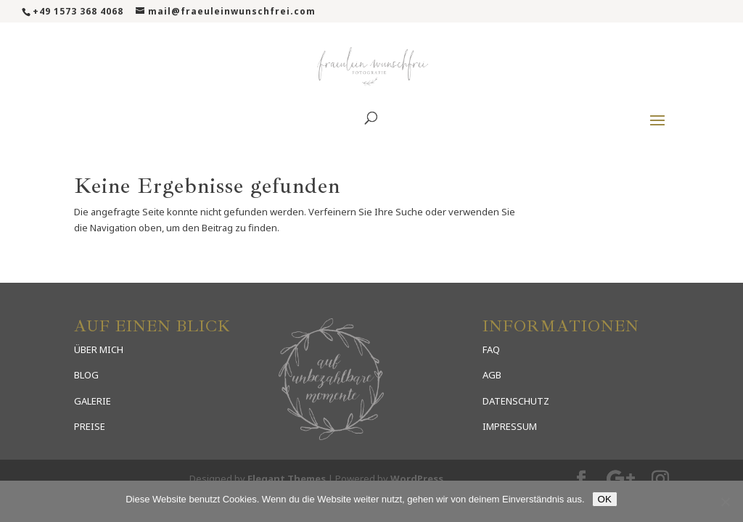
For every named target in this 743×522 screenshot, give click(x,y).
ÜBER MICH (98, 349)
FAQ (491, 349)
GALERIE (92, 400)
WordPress (416, 478)
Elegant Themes (286, 478)
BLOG (86, 374)
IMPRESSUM (510, 426)
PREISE (89, 426)
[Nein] (725, 501)
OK (605, 499)
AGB (492, 374)
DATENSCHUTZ (516, 400)
